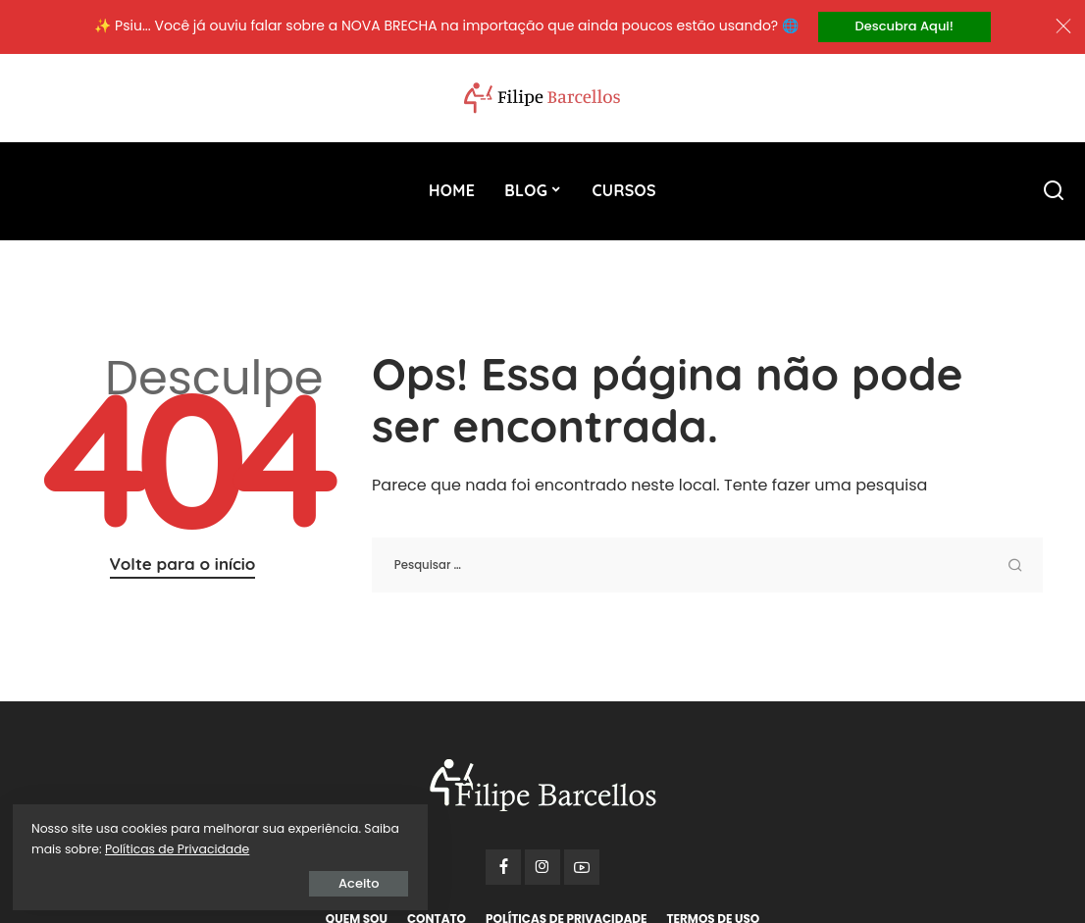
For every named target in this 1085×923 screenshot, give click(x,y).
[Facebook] (503, 869)
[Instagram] (542, 869)
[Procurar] (1053, 192)
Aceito (240, 880)
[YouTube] (581, 869)
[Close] (1063, 27)
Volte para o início (183, 565)
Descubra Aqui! (904, 27)
